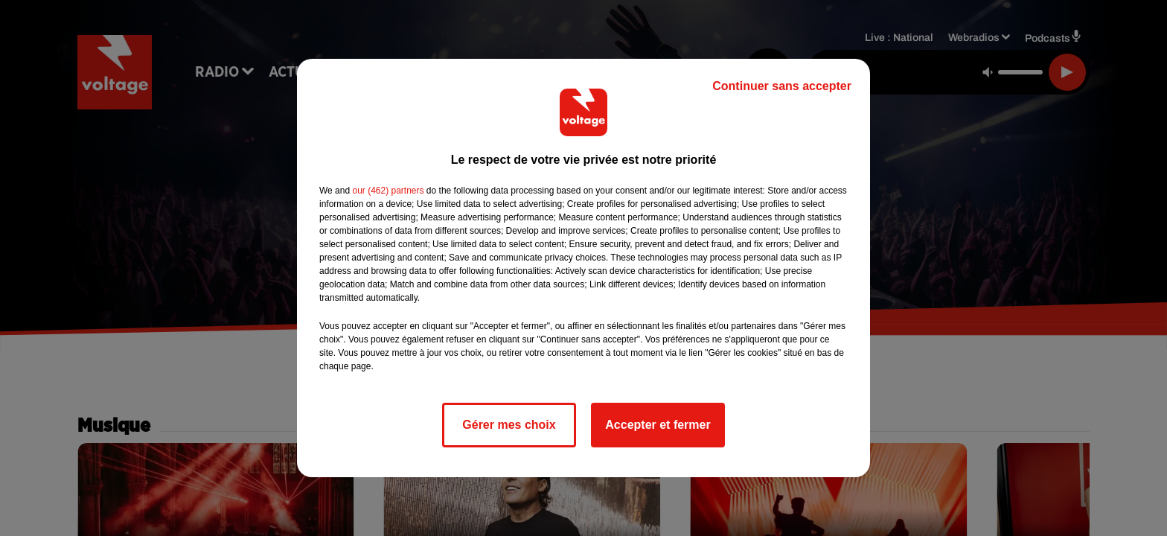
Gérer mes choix (508, 424)
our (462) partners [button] (387, 190)
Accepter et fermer (657, 424)
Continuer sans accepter (781, 86)
